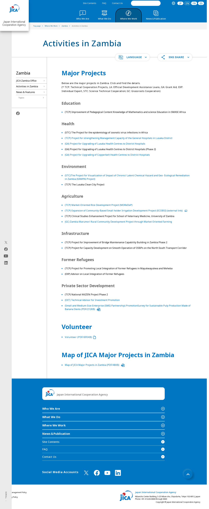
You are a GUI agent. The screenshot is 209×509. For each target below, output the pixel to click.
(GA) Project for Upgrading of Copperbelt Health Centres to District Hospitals (107, 154)
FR (194, 3)
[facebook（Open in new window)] (6, 249)
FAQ (104, 3)
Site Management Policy (17, 492)
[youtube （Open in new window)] (107, 473)
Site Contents (89, 3)
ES (201, 3)
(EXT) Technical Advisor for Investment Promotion (92, 300)
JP (180, 3)
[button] (132, 57)
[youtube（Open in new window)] (6, 256)
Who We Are (51, 409)
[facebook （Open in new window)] (97, 473)
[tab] (173, 3)
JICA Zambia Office (26, 80)
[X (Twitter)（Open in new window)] (6, 242)
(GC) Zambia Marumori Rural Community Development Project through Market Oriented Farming (118, 221)
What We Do (51, 417)
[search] (146, 3)
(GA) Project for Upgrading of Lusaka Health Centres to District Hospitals (105, 143)
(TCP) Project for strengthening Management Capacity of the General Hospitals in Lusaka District (118, 138)
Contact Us (117, 3)
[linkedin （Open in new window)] (118, 473)
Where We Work (54, 425)
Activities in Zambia (27, 86)
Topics (21, 97)
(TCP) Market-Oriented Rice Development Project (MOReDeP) (98, 205)
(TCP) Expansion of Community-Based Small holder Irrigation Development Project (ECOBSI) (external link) (126, 210)
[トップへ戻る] (188, 474)
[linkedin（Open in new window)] (6, 263)
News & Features (25, 92)
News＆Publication (56, 434)
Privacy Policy (12, 497)
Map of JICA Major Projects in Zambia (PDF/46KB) (95, 365)
